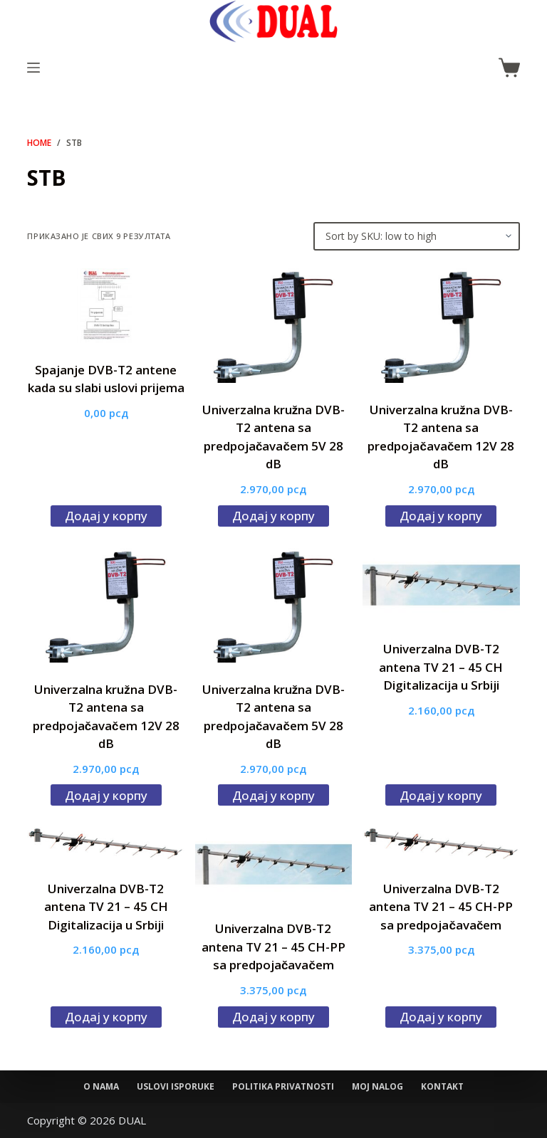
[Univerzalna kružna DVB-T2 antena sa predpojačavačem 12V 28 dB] (441, 325)
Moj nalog (377, 1086)
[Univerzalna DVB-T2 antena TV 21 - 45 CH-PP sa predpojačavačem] (273, 864)
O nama (101, 1086)
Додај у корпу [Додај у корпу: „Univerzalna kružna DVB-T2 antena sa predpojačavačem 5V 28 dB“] (273, 515)
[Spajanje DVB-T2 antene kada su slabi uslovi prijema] (105, 305)
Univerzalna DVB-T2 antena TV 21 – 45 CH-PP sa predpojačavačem (273, 946)
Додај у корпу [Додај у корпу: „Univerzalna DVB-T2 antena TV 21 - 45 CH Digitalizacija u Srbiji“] (441, 795)
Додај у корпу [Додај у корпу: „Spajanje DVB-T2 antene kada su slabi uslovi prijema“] (106, 515)
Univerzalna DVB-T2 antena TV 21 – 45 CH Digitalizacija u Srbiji (441, 667)
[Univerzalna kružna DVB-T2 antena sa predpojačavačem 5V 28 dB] (273, 325)
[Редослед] (416, 236)
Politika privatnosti (283, 1086)
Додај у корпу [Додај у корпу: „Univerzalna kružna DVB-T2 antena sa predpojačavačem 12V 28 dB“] (441, 515)
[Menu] (33, 67)
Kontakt (442, 1086)
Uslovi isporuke (175, 1086)
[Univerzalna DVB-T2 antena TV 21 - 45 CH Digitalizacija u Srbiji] (441, 585)
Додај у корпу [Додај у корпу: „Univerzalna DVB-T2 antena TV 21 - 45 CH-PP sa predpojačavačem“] (273, 1016)
